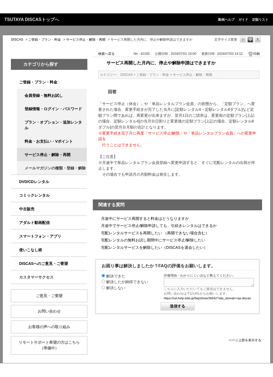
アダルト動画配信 (34, 222)
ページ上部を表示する (245, 340)
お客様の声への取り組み (49, 327)
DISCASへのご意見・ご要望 (43, 263)
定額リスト (260, 20)
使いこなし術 (30, 250)
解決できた (115, 276)
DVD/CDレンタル (34, 181)
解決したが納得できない (127, 282)
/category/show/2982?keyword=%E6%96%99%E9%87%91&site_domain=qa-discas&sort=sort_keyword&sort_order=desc (15, 236)
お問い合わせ (49, 311)
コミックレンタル (34, 195)
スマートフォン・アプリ (40, 236)
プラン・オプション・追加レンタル (53, 125)
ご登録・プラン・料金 (44, 39)
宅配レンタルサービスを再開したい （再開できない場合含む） (155, 233)
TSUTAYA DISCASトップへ (31, 19)
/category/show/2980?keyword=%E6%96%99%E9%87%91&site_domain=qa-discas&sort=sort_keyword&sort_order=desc (15, 182)
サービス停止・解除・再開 (85, 39)
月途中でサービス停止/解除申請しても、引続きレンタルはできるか (159, 225)
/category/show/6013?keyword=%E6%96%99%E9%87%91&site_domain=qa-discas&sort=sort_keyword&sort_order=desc (15, 209)
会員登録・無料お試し (44, 95)
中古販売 (26, 209)
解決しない (115, 288)
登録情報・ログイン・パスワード (53, 109)
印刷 (256, 54)
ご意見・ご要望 (49, 296)
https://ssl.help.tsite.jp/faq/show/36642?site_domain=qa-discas (207, 298)
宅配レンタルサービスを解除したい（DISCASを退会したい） (154, 247)
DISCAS (17, 39)
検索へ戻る (106, 54)
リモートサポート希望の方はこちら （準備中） (53, 345)
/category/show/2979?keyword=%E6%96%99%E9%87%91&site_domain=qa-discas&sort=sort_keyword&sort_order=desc (15, 82)
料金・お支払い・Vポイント (49, 141)
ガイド (243, 20)
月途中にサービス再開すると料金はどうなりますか (145, 218)
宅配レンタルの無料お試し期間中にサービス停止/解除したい (153, 240)
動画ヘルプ (226, 20)
